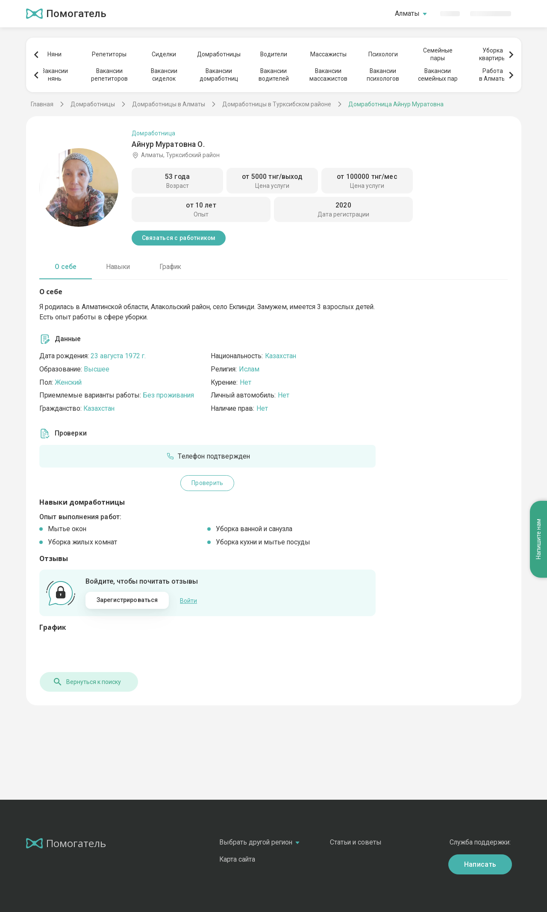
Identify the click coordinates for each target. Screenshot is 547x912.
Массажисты (328, 54)
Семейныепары (438, 54)
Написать (480, 864)
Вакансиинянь (54, 74)
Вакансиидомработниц (219, 74)
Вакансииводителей (274, 74)
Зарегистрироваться (127, 599)
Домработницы (219, 54)
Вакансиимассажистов (328, 74)
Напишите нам (538, 508)
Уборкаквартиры (492, 54)
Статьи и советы (356, 842)
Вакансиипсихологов (383, 74)
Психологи (383, 54)
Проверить (207, 482)
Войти (188, 600)
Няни (54, 54)
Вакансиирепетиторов (109, 74)
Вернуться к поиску (86, 682)
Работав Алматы (492, 74)
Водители (273, 54)
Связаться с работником (179, 237)
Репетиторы (109, 54)
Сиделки (164, 54)
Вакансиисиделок (164, 74)
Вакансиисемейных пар (438, 74)
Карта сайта (237, 859)
